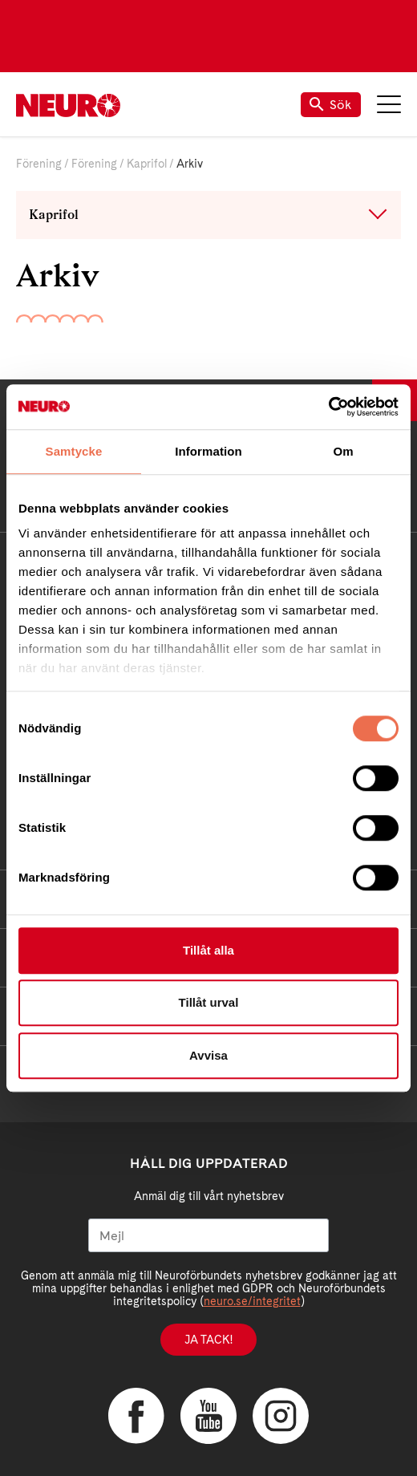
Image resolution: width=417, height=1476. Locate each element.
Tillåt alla (208, 950)
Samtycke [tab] (74, 451)
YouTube (208, 1416)
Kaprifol (147, 163)
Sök (331, 104)
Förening (39, 163)
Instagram (281, 1416)
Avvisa (208, 1055)
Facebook (136, 1416)
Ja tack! (208, 1339)
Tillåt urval (209, 1002)
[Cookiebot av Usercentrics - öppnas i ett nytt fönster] (328, 406)
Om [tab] (343, 451)
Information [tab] (208, 451)
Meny (389, 104)
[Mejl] (208, 1235)
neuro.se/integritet (252, 1301)
